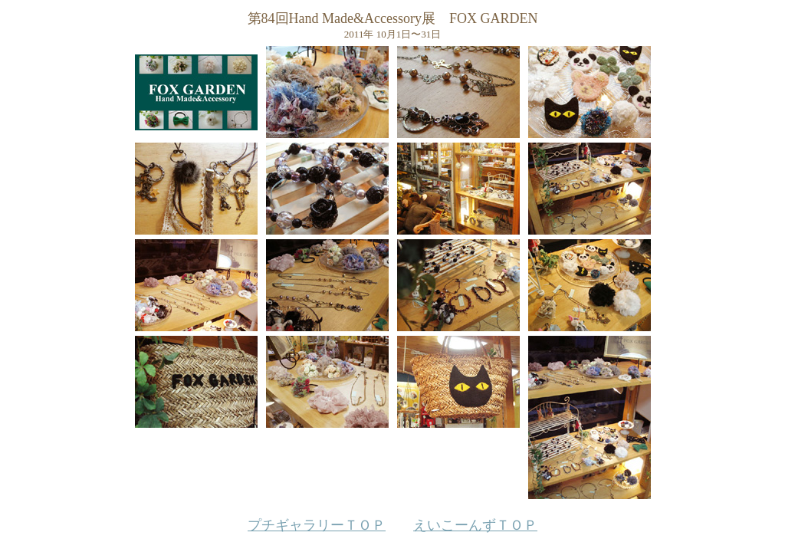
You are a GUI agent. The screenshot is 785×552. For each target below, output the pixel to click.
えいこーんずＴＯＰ (475, 525)
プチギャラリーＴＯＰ (317, 525)
